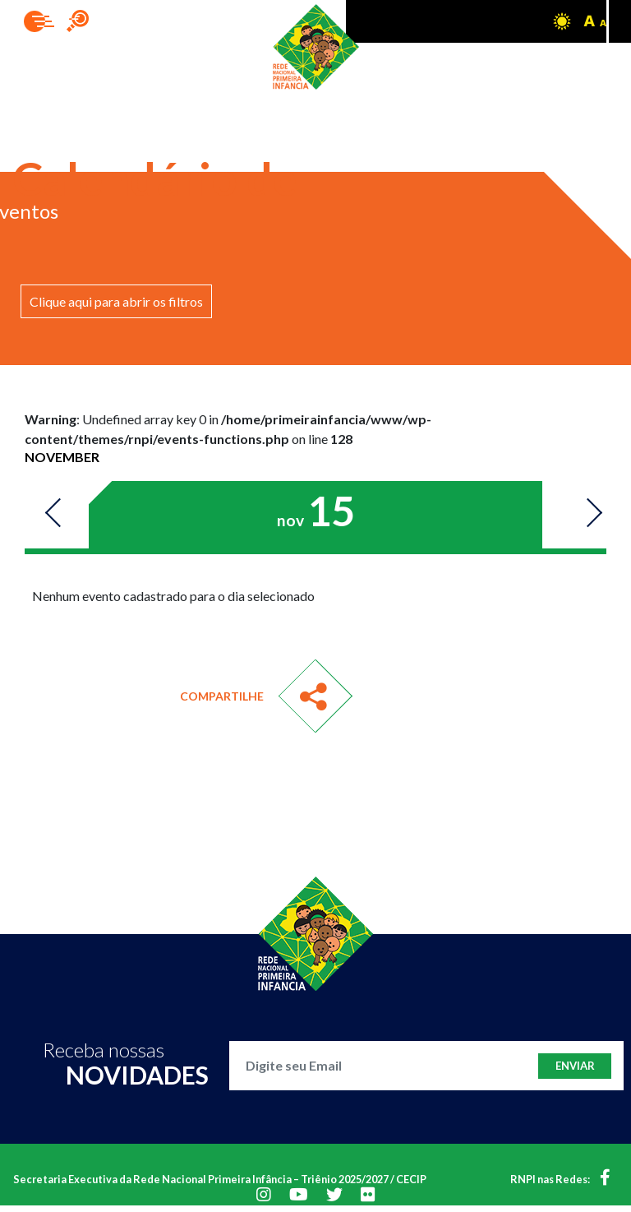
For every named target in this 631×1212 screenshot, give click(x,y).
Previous (61, 514)
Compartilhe (222, 696)
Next (586, 514)
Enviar (575, 1065)
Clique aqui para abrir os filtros (116, 301)
